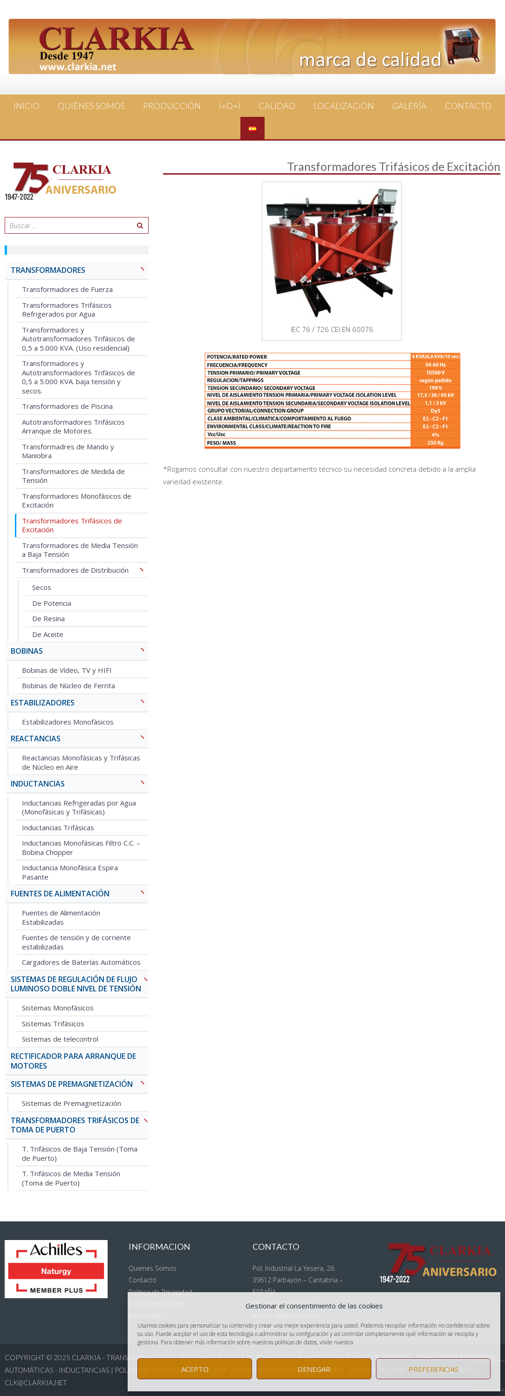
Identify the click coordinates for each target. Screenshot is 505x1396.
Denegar (314, 1369)
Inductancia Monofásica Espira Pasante (70, 872)
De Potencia (51, 603)
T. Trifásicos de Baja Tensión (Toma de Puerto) (79, 1153)
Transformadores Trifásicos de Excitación (72, 525)
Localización (344, 106)
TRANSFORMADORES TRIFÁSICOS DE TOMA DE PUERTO (80, 1125)
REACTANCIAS (80, 739)
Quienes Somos (153, 1268)
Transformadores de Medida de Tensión (73, 476)
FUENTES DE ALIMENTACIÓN (80, 894)
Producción (172, 106)
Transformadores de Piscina (67, 406)
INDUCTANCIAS (80, 784)
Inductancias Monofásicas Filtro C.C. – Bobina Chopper (81, 847)
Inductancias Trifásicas (58, 827)
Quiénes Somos (91, 106)
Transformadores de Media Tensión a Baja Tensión (80, 550)
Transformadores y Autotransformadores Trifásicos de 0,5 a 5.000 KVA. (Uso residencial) (78, 338)
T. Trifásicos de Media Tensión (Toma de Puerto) (71, 1178)
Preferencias (433, 1369)
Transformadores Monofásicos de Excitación (76, 500)
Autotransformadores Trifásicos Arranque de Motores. (73, 426)
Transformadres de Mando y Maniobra (68, 451)
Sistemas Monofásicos (58, 1007)
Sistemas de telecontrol (60, 1039)
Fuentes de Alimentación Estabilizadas (61, 917)
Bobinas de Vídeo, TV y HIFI (67, 670)
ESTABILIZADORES (80, 703)
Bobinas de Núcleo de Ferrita (68, 685)
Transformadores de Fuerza (67, 289)
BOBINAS (80, 652)
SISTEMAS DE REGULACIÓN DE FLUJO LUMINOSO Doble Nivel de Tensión (80, 984)
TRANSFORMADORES (80, 271)
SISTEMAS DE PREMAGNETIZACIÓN (80, 1085)
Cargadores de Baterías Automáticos (81, 962)
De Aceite (47, 634)
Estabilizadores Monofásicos (68, 721)
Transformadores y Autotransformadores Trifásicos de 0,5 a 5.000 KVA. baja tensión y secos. (78, 377)
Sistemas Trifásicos (53, 1023)
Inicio (27, 106)
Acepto (195, 1369)
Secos (41, 587)
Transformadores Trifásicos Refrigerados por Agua (67, 309)
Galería (409, 106)
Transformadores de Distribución (85, 570)
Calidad (277, 106)
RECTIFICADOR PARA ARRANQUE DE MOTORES (73, 1061)
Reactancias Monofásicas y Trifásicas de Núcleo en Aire (81, 762)
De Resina (48, 618)
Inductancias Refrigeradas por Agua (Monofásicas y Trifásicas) (79, 807)
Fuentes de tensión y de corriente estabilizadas (76, 942)
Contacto (468, 106)
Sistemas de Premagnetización (71, 1103)
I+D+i (229, 106)
